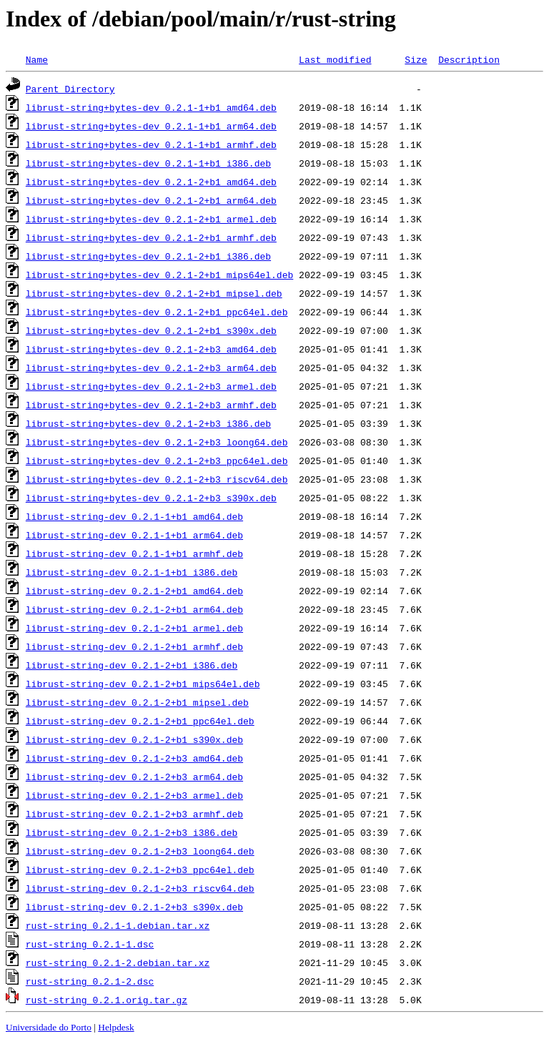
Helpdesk (116, 1027)
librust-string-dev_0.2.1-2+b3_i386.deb (131, 832)
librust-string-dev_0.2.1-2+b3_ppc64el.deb (140, 869)
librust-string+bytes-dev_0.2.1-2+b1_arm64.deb (151, 200)
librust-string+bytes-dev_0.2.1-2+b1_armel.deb (151, 218)
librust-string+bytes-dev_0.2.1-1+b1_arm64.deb (151, 125)
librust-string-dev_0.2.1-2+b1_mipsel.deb (137, 702)
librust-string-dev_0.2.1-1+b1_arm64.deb (134, 534)
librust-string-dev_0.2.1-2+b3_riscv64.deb (140, 888)
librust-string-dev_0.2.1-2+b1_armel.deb (134, 627)
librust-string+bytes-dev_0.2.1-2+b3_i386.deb (148, 423)
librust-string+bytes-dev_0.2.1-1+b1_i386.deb (148, 163)
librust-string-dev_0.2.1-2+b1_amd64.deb (134, 590)
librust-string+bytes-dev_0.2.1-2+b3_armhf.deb (151, 404)
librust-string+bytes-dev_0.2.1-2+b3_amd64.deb (151, 349)
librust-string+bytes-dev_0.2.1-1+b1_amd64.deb (151, 107)
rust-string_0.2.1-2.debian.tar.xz (117, 962)
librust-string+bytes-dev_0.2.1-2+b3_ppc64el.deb (157, 460)
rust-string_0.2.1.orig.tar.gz (106, 999)
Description (469, 59)
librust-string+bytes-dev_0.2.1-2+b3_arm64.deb (151, 367)
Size (416, 59)
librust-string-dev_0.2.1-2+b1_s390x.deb (134, 739)
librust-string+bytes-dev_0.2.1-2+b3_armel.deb (151, 386)
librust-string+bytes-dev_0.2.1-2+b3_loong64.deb (157, 441)
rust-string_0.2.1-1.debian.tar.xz (117, 925)
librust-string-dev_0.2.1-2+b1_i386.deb (131, 665)
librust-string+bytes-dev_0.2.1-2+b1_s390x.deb (151, 330)
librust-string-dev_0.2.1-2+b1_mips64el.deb (143, 683)
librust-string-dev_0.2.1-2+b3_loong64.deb (140, 851)
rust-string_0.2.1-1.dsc (90, 943)
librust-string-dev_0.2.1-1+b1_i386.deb (131, 572)
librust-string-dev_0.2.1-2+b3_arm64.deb (134, 776)
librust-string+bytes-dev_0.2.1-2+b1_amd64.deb (151, 181)
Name (37, 59)
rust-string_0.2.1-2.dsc (90, 981)
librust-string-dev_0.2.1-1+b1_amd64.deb (134, 516)
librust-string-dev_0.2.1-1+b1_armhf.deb (134, 553)
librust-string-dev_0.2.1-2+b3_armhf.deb (134, 813)
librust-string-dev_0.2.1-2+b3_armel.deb (134, 795)
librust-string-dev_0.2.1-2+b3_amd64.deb (134, 758)
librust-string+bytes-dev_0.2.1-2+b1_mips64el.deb (159, 274)
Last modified (335, 59)
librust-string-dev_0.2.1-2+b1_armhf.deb (134, 646)
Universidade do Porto (49, 1027)
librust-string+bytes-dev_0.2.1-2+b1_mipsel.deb (154, 293)
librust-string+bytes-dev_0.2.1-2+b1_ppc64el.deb (157, 311)
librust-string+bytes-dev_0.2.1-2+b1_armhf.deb (151, 237)
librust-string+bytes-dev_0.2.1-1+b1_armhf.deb (151, 144)
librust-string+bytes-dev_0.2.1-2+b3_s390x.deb (151, 497)
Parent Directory (70, 88)
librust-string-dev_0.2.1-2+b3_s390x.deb (134, 906)
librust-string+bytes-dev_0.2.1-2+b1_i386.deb (148, 256)
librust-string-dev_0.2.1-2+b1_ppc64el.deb (140, 720)
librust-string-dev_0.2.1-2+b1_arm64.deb (134, 609)
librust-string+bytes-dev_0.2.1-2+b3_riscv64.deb (157, 479)
